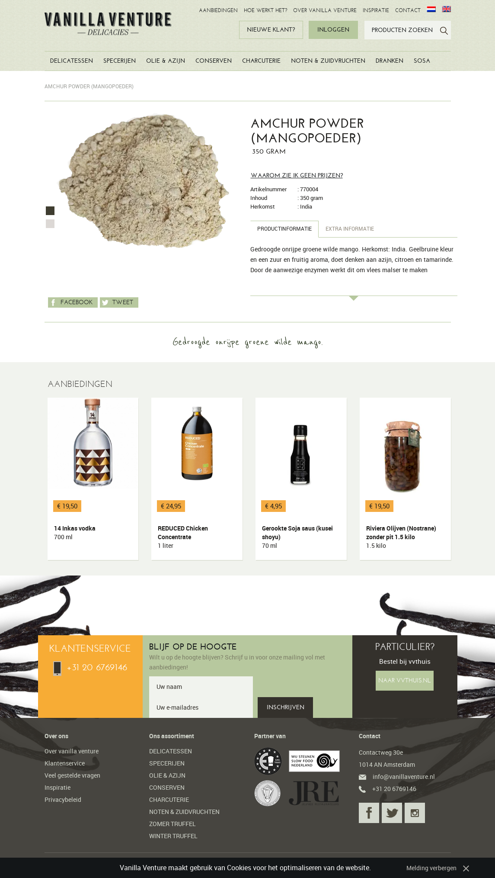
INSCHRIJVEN (285, 707)
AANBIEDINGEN (218, 10)
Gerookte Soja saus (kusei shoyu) (302, 537)
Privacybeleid (63, 799)
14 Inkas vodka (94, 532)
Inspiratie (57, 787)
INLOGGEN (333, 29)
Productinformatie (284, 228)
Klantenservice (65, 763)
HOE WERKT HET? (265, 10)
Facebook (70, 302)
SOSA (422, 60)
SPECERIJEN (119, 60)
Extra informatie (350, 228)
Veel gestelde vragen (72, 775)
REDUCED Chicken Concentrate (198, 537)
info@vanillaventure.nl (397, 776)
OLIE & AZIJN (165, 60)
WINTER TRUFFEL (173, 836)
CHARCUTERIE (261, 60)
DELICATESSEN (71, 60)
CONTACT (408, 10)
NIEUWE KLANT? (271, 29)
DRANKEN (389, 60)
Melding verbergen (431, 868)
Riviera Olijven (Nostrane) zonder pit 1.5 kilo (406, 537)
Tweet (116, 302)
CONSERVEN (213, 60)
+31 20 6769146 (90, 667)
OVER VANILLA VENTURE (325, 10)
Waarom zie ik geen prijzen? (297, 175)
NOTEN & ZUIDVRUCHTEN (328, 60)
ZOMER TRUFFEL (172, 824)
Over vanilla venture (72, 751)
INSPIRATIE (376, 10)
